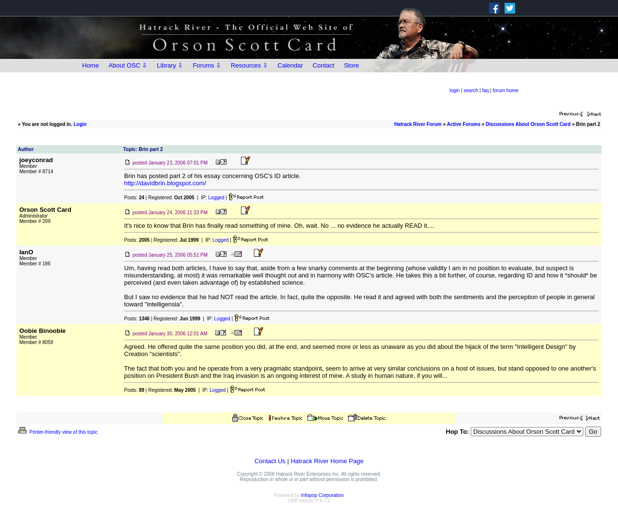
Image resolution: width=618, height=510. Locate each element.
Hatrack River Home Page (327, 461)
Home (90, 65)
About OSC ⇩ (128, 65)
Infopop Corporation (322, 495)
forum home (506, 90)
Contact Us (269, 461)
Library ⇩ (170, 65)
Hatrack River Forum (417, 124)
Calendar (290, 65)
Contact (324, 65)
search (471, 90)
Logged (216, 197)
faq (485, 90)
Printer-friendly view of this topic (57, 432)
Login (79, 124)
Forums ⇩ (207, 65)
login (454, 90)
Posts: (134, 197)
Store (351, 65)
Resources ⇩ (249, 65)
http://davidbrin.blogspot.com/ (165, 183)
